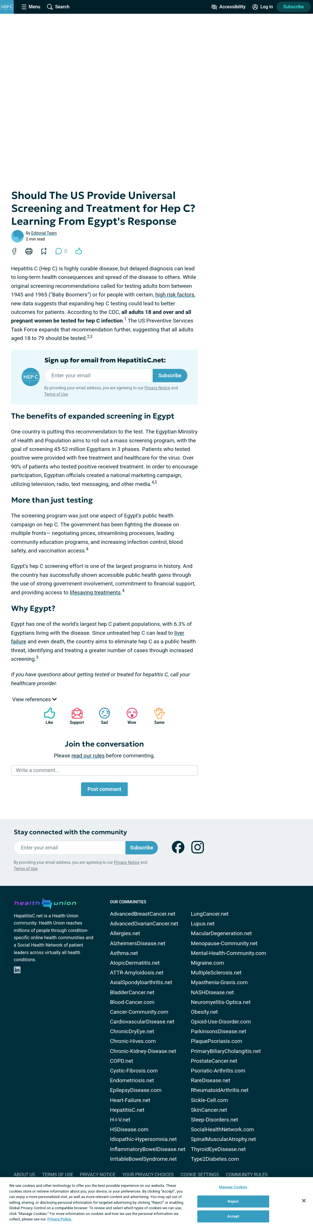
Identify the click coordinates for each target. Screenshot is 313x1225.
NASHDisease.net (212, 992)
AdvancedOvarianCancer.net (144, 923)
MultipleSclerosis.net (216, 972)
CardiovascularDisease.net (142, 1021)
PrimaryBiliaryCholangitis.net (226, 1051)
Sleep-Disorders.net (214, 1119)
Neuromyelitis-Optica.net (221, 1002)
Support (75, 716)
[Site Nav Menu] (31, 7)
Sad (101, 716)
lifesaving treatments (95, 592)
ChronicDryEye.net (132, 1031)
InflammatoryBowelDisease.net (148, 1149)
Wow (129, 716)
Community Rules (247, 1174)
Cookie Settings (200, 1174)
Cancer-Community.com (139, 1012)
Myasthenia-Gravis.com (219, 982)
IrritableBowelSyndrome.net (143, 1159)
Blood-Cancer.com (132, 1002)
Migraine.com (207, 963)
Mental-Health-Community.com (228, 953)
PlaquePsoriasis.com (216, 1041)
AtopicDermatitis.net (135, 963)
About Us (24, 1174)
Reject (233, 1201)
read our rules (88, 755)
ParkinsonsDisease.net (218, 1031)
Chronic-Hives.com (133, 1041)
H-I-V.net (120, 1119)
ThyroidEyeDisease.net (218, 1149)
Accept (233, 1216)
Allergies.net (125, 933)
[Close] (304, 1200)
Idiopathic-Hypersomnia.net (143, 1139)
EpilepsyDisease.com (136, 1090)
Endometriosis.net (132, 1080)
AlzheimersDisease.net (138, 943)
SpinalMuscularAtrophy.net (223, 1139)
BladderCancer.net (132, 992)
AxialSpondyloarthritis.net (141, 982)
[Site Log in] (262, 7)
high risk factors (174, 294)
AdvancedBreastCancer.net (143, 914)
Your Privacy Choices (148, 1174)
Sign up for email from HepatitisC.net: (105, 360)
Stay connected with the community (70, 832)
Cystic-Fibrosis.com (134, 1070)
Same (156, 716)
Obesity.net (204, 1012)
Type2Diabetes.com (215, 1159)
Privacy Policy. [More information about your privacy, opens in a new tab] (59, 1219)
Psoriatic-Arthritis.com (218, 1070)
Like (46, 716)
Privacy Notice (157, 388)
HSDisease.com (129, 1129)
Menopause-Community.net (224, 943)
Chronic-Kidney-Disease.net (143, 1051)
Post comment (104, 789)
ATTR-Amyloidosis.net (137, 972)
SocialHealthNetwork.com (222, 1129)
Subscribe (293, 6)
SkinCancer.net (209, 1110)
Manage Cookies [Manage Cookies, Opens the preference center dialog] (233, 1187)
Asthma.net (124, 953)
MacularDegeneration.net (221, 933)
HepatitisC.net (127, 1110)
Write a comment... (37, 770)
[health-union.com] (45, 902)
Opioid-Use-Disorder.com (221, 1021)
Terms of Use (56, 394)
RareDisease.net (210, 1080)
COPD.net (121, 1061)
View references (34, 699)
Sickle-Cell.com (209, 1100)
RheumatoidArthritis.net (220, 1090)
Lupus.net (203, 923)
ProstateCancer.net (214, 1061)
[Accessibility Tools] (228, 7)
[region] (156, 1201)
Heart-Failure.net (130, 1100)
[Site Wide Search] (58, 7)
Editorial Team (44, 233)
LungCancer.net (210, 914)
